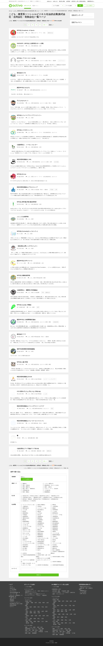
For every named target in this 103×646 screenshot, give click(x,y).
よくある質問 (13, 589)
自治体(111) (24, 500)
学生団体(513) (45, 499)
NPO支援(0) (24, 538)
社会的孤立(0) (55, 518)
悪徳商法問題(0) (55, 534)
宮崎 (46, 621)
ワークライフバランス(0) (27, 543)
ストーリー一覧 (13, 594)
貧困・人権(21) (47, 487)
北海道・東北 (28, 601)
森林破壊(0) (54, 521)
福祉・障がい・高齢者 (37, 630)
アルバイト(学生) (57, 592)
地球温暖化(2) (40, 523)
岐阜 (27, 612)
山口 (27, 618)
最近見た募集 (62, 1)
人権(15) (53, 536)
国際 (26, 627)
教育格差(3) (54, 513)
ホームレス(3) (40, 526)
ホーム (10, 10)
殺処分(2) (54, 548)
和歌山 (27, 615)
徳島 (54, 617)
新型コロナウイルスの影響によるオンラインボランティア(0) (43, 560)
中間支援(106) (25, 490)
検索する (39, 575)
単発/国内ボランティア (30, 591)
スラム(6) (24, 509)
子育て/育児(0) (40, 539)
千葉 (43, 607)
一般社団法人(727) (54, 495)
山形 (47, 602)
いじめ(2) (54, 511)
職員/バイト (35, 5)
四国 (54, 615)
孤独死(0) (39, 518)
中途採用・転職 (65, 591)
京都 (36, 615)
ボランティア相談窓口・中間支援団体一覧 (15, 596)
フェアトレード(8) (41, 508)
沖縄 (32, 623)
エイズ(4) (39, 528)
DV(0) (53, 541)
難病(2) (38, 529)
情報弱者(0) (39, 534)
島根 (35, 618)
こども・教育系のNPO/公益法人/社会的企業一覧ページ (26, 10)
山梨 (43, 611)
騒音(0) (23, 519)
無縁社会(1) (39, 533)
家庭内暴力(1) (40, 548)
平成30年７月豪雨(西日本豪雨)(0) (57, 552)
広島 (43, 618)
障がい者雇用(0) (55, 550)
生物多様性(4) (40, 546)
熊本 (39, 621)
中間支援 (41, 631)
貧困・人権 (27, 630)
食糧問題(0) (54, 526)
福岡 (27, 621)
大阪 (40, 615)
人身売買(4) (54, 506)
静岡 (31, 612)
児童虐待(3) (39, 516)
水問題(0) (39, 521)
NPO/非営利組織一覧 (15, 592)
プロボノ (38, 595)
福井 (39, 611)
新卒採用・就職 (56, 591)
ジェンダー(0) (55, 533)
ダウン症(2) (54, 538)
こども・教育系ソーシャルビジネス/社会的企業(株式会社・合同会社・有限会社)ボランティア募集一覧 (46, 468)
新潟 (27, 611)
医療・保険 (27, 633)
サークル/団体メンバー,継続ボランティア (35, 594)
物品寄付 (44, 595)
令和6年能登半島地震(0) (57, 565)
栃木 (31, 607)
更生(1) (38, 553)
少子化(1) (39, 513)
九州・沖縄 (27, 620)
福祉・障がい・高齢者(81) (28, 488)
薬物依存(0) (54, 546)
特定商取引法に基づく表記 (16, 603)
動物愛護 (34, 633)
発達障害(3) (24, 516)
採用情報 (51, 641)
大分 (43, 621)
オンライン (27, 599)
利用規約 (12, 600)
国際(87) (24, 483)
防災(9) (23, 511)
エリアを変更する (27, 479)
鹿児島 (27, 623)
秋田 (44, 602)
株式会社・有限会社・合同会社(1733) (30, 499)
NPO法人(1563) (33, 495)
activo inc (49, 642)
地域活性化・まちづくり (31, 628)
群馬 (35, 607)
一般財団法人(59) (36, 497)
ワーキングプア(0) (26, 526)
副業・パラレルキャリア (58, 594)
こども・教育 (32, 627)
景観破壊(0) (54, 529)
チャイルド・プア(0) (56, 514)
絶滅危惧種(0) (25, 521)
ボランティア (27, 5)
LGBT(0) (24, 553)
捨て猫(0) (24, 548)
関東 (26, 605)
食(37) (38, 550)
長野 (46, 611)
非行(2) (38, 514)
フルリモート (56, 598)
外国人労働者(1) (40, 504)
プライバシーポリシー (15, 602)
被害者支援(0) (40, 541)
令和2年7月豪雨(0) (56, 561)
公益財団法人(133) (46, 497)
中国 (26, 617)
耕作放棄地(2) (55, 523)
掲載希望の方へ (90, 1)
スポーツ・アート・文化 (31, 631)
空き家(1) (54, 544)
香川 (58, 617)
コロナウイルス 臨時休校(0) (27, 560)
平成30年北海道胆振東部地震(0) (28, 555)
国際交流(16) (25, 508)
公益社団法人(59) (26, 497)
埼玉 (39, 607)
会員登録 (68, 1)
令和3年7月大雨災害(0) (42, 565)
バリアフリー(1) (25, 531)
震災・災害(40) (25, 485)
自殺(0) (53, 531)
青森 (32, 602)
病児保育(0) (24, 544)
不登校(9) (24, 514)
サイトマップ (13, 591)
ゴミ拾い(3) (24, 524)
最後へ (51, 24)
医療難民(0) (24, 528)
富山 (31, 611)
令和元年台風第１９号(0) (57, 556)
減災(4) (38, 511)
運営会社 (12, 599)
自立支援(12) (40, 509)
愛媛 (62, 617)
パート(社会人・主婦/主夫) (68, 592)
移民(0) (53, 504)
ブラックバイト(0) (56, 543)
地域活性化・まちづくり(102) (51, 485)
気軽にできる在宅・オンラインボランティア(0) (28, 564)
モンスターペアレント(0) (42, 544)
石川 (35, 611)
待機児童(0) (24, 546)
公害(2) (53, 519)
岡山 (39, 618)
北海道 (27, 602)
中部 (26, 609)
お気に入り (55, 1)
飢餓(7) (53, 508)
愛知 (35, 612)
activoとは (49, 1)
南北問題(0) (54, 524)
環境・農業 (41, 628)
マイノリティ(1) (25, 534)
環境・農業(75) (25, 487)
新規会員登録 (13, 605)
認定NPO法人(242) (43, 495)
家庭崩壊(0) (24, 513)
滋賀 (32, 615)
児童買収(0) (54, 516)
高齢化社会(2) (25, 518)
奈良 (47, 615)
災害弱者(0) (54, 509)
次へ (44, 24)
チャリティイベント (30, 595)
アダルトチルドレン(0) (42, 538)
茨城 (27, 607)
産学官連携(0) (40, 531)
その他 (46, 631)
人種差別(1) (24, 506)
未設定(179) (24, 495)
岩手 (36, 602)
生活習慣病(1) (40, 543)
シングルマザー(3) (26, 541)
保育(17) (24, 539)
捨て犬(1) (24, 550)
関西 (26, 614)
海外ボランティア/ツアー (31, 592)
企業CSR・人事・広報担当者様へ (78, 1)
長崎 (35, 621)
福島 (27, 604)
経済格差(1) (39, 524)
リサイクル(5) (25, 523)
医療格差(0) (54, 528)
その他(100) (46, 490)
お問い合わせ (13, 597)
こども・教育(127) (48, 483)
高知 (66, 617)
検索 (80, 5)
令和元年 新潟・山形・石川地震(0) (43, 555)
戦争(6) (53, 539)
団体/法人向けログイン (85, 586)
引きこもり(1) (25, 533)
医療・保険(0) (25, 492)
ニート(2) (24, 536)
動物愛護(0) (46, 492)
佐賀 (31, 621)
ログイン (12, 606)
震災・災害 (39, 627)
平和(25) (39, 506)
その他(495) (32, 500)
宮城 (40, 602)
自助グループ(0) (25, 529)
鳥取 (31, 618)
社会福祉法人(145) (57, 497)
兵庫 (44, 615)
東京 (46, 607)
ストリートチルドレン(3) (27, 504)
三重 (39, 612)
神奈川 (27, 608)
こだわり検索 (88, 5)
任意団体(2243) (53, 499)
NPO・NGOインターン (43, 591)
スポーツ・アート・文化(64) (50, 488)
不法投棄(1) (39, 519)
